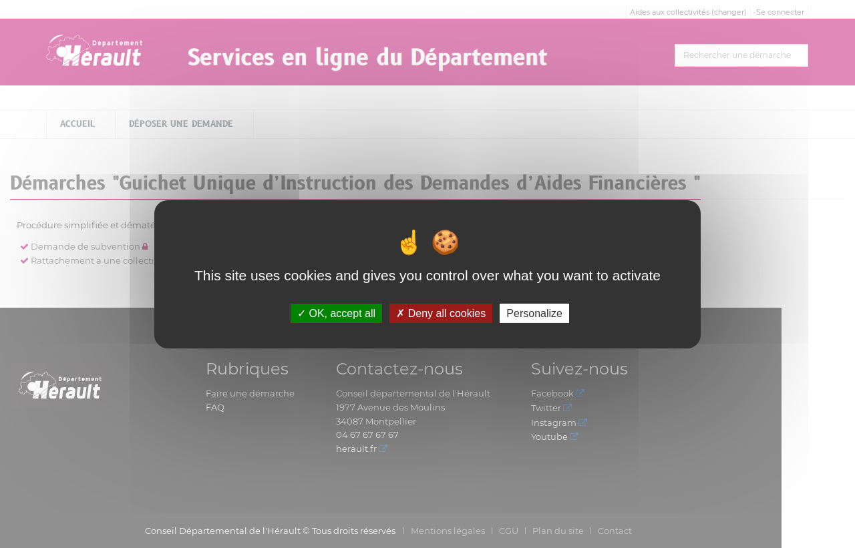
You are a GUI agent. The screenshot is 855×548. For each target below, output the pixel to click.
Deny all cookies (441, 312)
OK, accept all (336, 312)
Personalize (534, 312)
